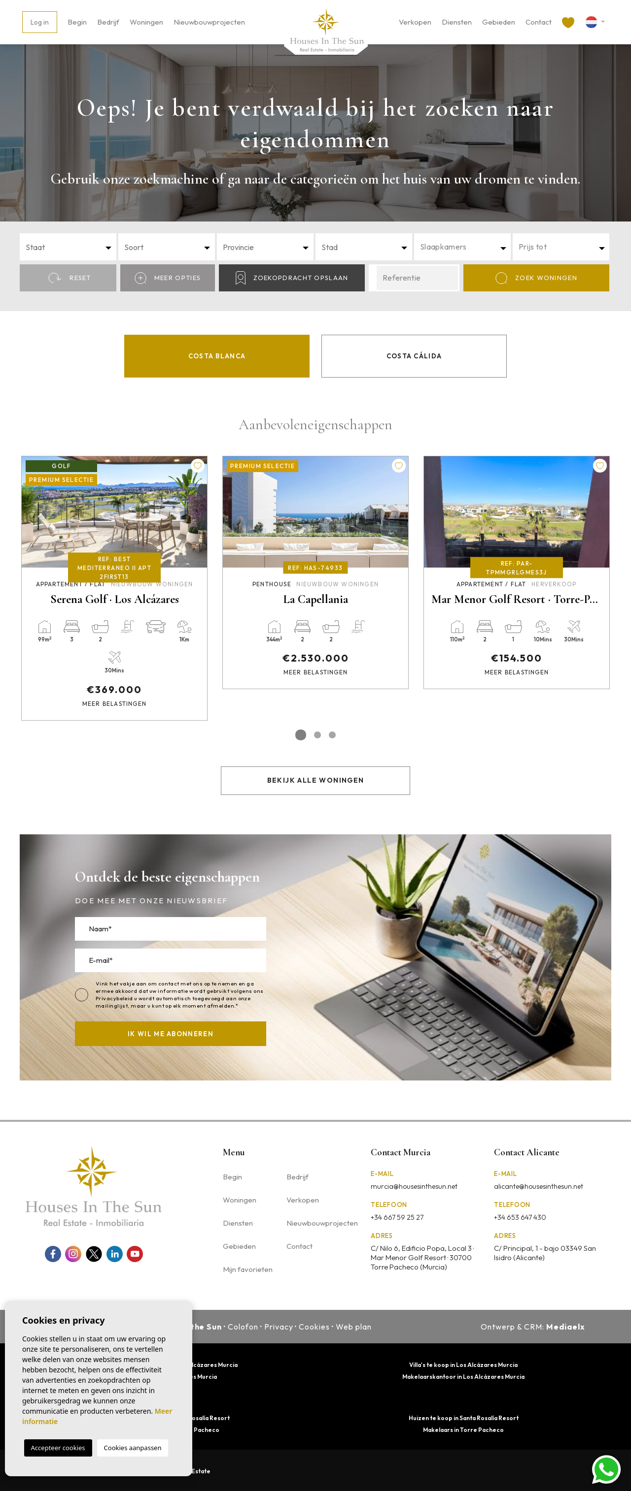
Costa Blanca (217, 356)
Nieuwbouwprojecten (209, 22)
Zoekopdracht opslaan (292, 278)
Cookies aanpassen (133, 1447)
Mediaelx (565, 1327)
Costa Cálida (414, 356)
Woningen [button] (146, 22)
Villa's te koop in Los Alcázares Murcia (463, 1364)
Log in (40, 22)
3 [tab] (332, 734)
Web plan (354, 1327)
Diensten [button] (457, 22)
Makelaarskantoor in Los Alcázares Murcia (463, 1376)
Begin (77, 22)
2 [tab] (317, 734)
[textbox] (71, 247)
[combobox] (68, 246)
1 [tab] (300, 735)
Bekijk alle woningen (315, 780)
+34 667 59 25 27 (397, 1217)
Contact (539, 22)
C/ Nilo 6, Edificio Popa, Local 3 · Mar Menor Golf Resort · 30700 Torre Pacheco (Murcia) (422, 1257)
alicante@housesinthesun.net (538, 1186)
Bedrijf (108, 22)
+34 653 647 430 (520, 1217)
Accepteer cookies (58, 1447)
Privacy (278, 1327)
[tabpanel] (114, 588)
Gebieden (498, 22)
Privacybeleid (115, 998)
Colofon (243, 1327)
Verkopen (415, 22)
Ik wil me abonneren (170, 1034)
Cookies (314, 1327)
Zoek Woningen (536, 278)
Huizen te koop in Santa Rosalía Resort (464, 1418)
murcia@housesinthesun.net (414, 1186)
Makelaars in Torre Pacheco (463, 1429)
